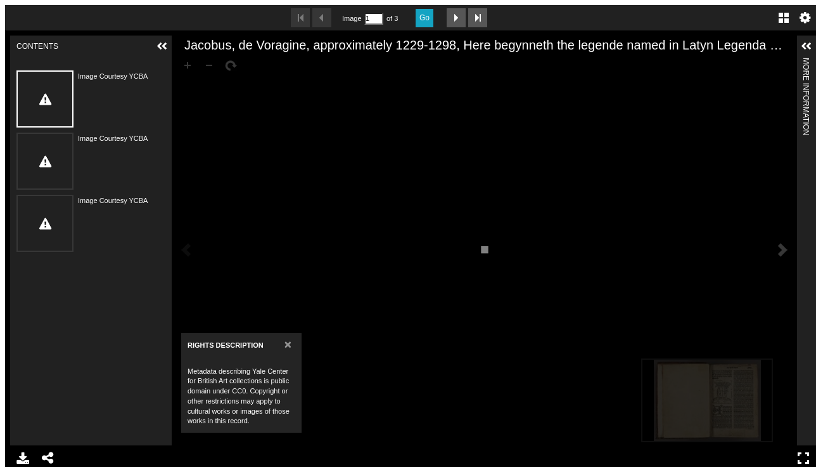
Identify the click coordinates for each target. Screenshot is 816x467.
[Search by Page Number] (373, 19)
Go (424, 17)
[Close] (287, 344)
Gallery (783, 17)
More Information (805, 63)
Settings (805, 17)
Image (351, 18)
